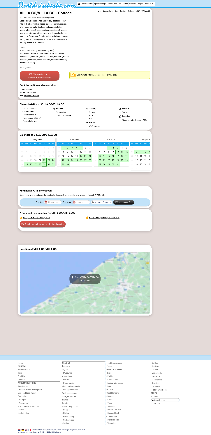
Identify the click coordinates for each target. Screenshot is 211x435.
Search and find (123, 202)
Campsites (22, 396)
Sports (65, 403)
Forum (109, 386)
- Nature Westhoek (159, 390)
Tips (20, 373)
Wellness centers (69, 393)
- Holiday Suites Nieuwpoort (30, 390)
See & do (117, 4)
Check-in (40, 202)
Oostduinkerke (87, 4)
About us (154, 396)
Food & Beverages (114, 363)
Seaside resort (24, 369)
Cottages (22, 400)
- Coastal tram (112, 380)
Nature (65, 400)
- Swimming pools (70, 406)
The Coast (110, 406)
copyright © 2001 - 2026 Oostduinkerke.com (47, 432)
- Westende (155, 376)
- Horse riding (68, 417)
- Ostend (154, 370)
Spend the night (100, 4)
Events (125, 4)
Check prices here (39, 76)
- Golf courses (68, 420)
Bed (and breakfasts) (27, 393)
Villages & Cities (69, 396)
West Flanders (112, 393)
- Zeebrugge (111, 416)
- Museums (67, 373)
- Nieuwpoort (23, 403)
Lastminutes (23, 413)
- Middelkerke (156, 373)
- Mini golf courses (70, 390)
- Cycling (66, 410)
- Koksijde (155, 383)
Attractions (67, 376)
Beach (110, 4)
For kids (21, 376)
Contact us (155, 403)
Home (20, 363)
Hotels (21, 410)
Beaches (66, 366)
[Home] (79, 4)
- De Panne (155, 386)
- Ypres (109, 403)
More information (31, 96)
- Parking (110, 376)
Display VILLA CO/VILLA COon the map (85, 279)
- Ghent (109, 400)
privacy (31, 432)
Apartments (23, 386)
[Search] (153, 4)
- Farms (65, 380)
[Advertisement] (173, 70)
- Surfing (65, 423)
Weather (148, 4)
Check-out (67, 202)
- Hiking (65, 413)
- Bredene (155, 366)
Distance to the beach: (131, 120)
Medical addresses (114, 383)
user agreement (22, 432)
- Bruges (109, 396)
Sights (65, 369)
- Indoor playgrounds (71, 386)
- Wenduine (111, 423)
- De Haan (155, 363)
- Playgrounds (68, 383)
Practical (132, 4)
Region (140, 4)
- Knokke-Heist (112, 413)
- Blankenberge (112, 420)
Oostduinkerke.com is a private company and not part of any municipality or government (58, 430)
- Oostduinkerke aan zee (28, 406)
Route (108, 373)
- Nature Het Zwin (113, 410)
